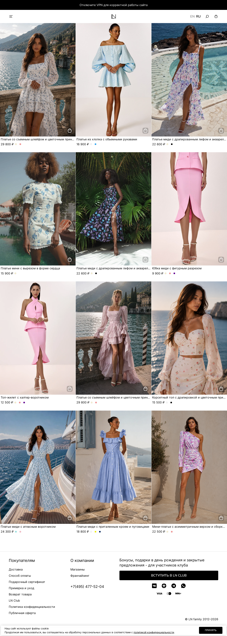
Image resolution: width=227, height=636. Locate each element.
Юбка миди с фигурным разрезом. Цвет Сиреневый (174, 273)
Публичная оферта (22, 613)
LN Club (14, 600)
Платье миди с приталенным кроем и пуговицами (112, 526)
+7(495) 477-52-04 (87, 586)
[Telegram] (173, 585)
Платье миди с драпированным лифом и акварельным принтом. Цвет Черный (171, 144)
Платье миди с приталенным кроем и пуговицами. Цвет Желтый (95, 531)
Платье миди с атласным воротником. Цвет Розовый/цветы (20, 531)
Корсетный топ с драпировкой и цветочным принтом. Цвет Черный (171, 402)
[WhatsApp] (183, 585)
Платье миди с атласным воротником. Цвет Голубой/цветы (16, 531)
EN (192, 16)
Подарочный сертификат (27, 582)
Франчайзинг (79, 575)
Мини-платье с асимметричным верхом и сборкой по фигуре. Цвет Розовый (171, 531)
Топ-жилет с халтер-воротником (25, 397)
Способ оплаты (20, 575)
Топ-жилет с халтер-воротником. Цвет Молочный (15, 402)
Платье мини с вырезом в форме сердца (30, 268)
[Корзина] (216, 16)
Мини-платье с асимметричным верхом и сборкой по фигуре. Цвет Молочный (167, 531)
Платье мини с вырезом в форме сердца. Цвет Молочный (15, 273)
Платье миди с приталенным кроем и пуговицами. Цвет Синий (100, 531)
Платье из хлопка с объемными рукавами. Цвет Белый (91, 144)
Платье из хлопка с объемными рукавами (106, 139)
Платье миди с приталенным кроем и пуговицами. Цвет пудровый (91, 531)
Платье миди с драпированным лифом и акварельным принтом (122, 268)
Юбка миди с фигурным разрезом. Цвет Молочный (165, 273)
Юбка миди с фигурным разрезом (177, 268)
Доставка (16, 569)
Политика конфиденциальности (32, 607)
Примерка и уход (21, 588)
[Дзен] (164, 585)
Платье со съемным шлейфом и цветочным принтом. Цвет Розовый (20, 144)
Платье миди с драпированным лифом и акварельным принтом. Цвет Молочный (167, 144)
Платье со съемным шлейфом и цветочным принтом (39, 139)
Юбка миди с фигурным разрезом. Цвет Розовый (170, 273)
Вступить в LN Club (169, 575)
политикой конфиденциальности (154, 632)
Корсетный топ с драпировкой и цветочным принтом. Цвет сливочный (167, 402)
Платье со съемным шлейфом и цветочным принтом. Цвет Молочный (16, 144)
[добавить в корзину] (70, 131)
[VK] (154, 585)
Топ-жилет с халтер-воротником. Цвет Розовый (19, 402)
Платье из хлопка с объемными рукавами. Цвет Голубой (95, 144)
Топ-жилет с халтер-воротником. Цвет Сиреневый (24, 402)
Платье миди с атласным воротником (28, 526)
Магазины (77, 569)
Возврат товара (20, 594)
